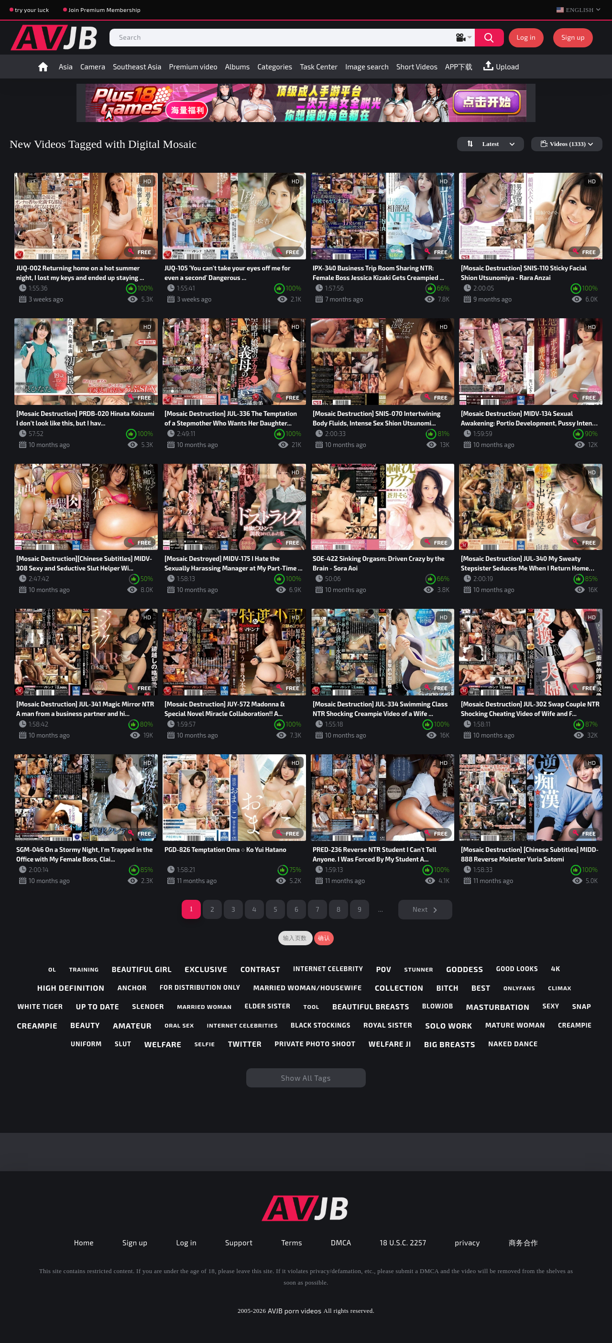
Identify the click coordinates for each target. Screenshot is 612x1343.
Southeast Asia (137, 66)
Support (238, 1242)
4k (555, 969)
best (481, 988)
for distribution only (200, 987)
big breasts (449, 1044)
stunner (418, 969)
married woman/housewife (307, 988)
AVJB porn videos (294, 1311)
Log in (526, 37)
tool (311, 1006)
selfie (205, 1044)
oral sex (179, 1025)
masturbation (498, 1006)
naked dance (513, 1044)
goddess (464, 969)
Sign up (573, 37)
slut (123, 1044)
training (83, 969)
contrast (260, 969)
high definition (71, 987)
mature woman (515, 1025)
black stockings (320, 1025)
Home (43, 66)
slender (148, 1006)
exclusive (206, 969)
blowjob (437, 1006)
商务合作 (523, 1242)
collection (399, 987)
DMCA (341, 1242)
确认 (324, 938)
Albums (237, 66)
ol (52, 969)
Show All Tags (306, 1078)
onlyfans (519, 988)
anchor (132, 988)
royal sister (387, 1025)
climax (559, 988)
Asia (66, 66)
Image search (367, 66)
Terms (291, 1242)
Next (420, 909)
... (380, 909)
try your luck (32, 9)
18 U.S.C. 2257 (403, 1242)
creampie (37, 1025)
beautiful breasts (370, 1006)
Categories (274, 66)
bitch (448, 988)
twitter (245, 1044)
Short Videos (416, 66)
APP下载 (458, 66)
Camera (92, 66)
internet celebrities (242, 1025)
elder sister (268, 1006)
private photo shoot (314, 1044)
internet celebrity (328, 969)
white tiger (40, 1006)
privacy (467, 1242)
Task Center (319, 66)
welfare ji (390, 1044)
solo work (449, 1025)
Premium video (193, 66)
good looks (517, 969)
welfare (163, 1044)
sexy (551, 1006)
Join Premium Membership (104, 9)
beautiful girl (142, 969)
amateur (132, 1025)
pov (384, 969)
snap (581, 1006)
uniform (86, 1044)
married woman (204, 1006)
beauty (85, 1025)
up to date (97, 1006)
